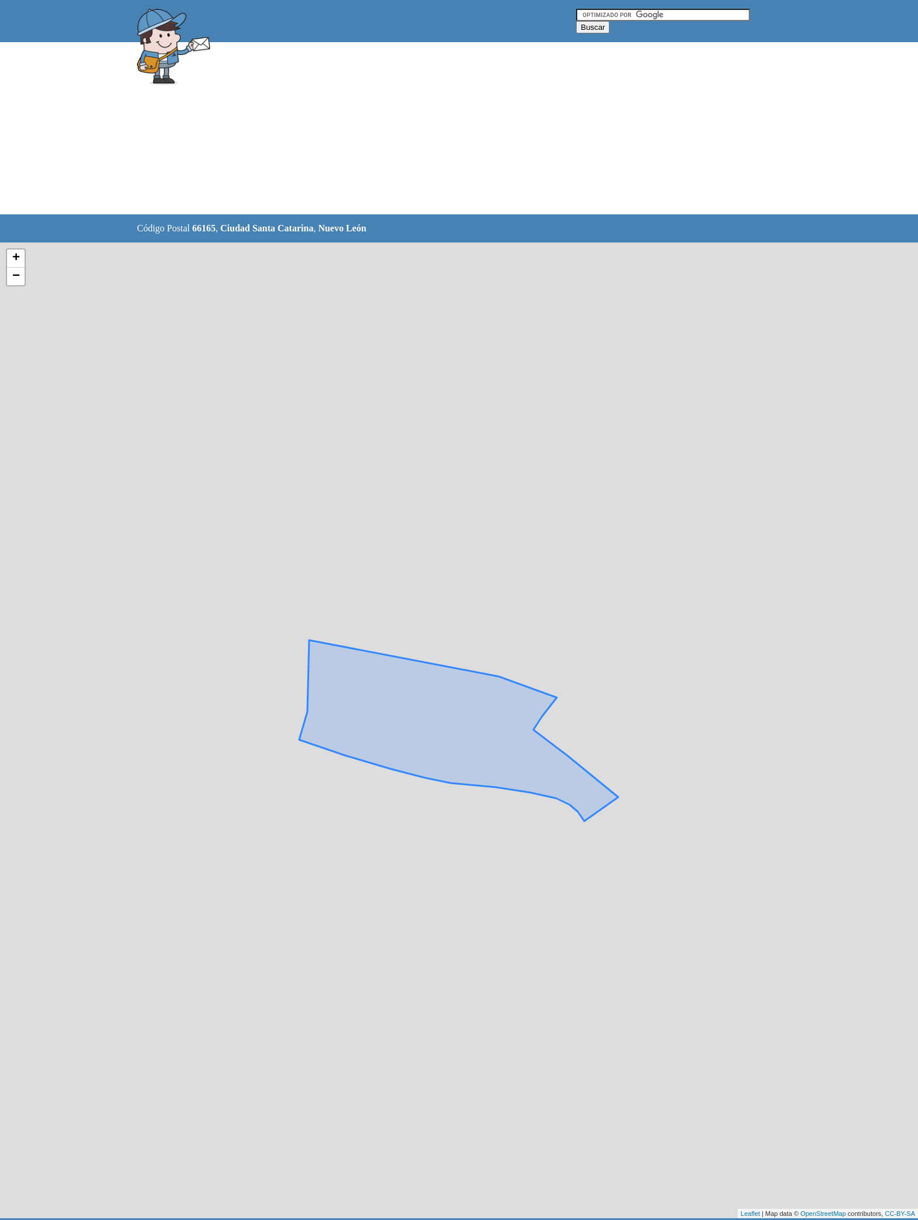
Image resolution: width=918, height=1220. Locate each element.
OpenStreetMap (823, 1213)
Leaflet (750, 1213)
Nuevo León (342, 228)
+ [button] (16, 258)
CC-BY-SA (900, 1213)
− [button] (16, 276)
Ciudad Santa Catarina (266, 228)
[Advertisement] (429, 129)
